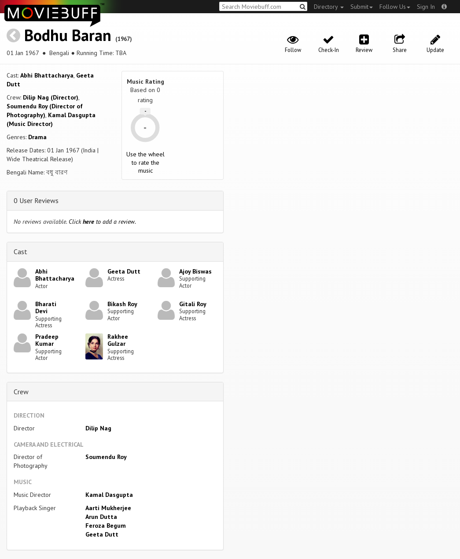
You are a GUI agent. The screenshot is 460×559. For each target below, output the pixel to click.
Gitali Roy (192, 304)
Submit (361, 7)
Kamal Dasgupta (109, 495)
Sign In (426, 7)
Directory (329, 7)
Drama (37, 137)
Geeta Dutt (123, 271)
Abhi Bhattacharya (47, 75)
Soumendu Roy (106, 457)
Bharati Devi (45, 307)
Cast (20, 251)
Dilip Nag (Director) (50, 97)
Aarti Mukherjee (108, 508)
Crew (21, 391)
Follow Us (394, 7)
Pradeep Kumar (47, 340)
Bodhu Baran (67, 35)
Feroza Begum (105, 525)
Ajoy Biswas (195, 271)
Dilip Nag (98, 428)
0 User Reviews (36, 200)
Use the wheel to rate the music (145, 162)
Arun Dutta (101, 517)
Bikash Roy (122, 304)
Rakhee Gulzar (117, 340)
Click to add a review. (102, 222)
